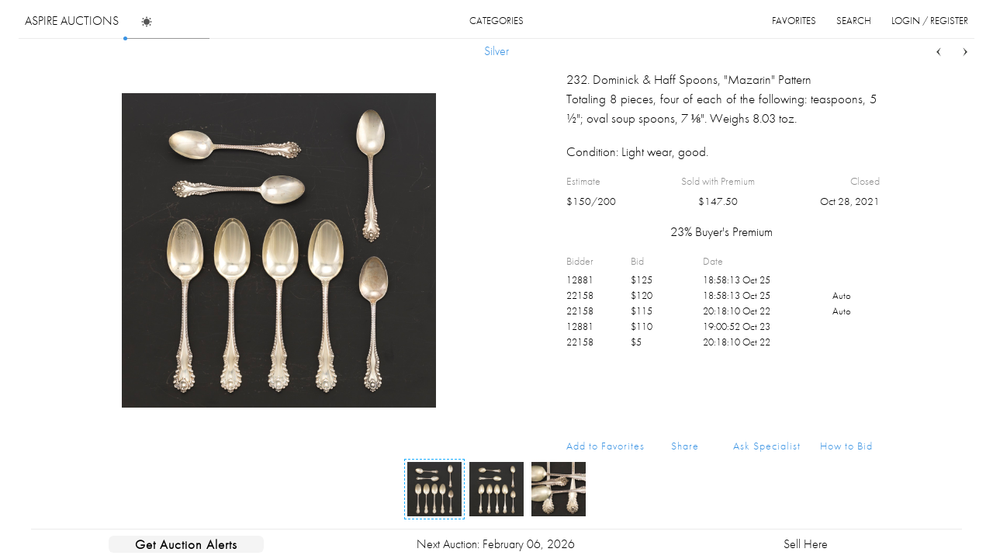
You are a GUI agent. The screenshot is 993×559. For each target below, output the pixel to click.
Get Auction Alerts (186, 544)
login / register (929, 20)
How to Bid (846, 446)
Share (685, 446)
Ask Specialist (767, 446)
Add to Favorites (605, 446)
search (853, 20)
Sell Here (806, 544)
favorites (794, 20)
